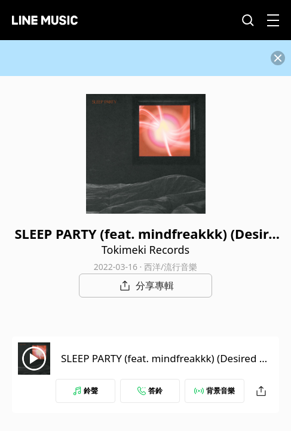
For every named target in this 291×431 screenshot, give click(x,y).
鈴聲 (85, 391)
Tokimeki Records (145, 249)
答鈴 (150, 391)
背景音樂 (214, 391)
